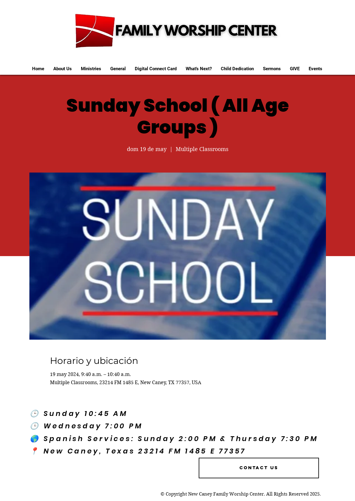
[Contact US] (259, 468)
